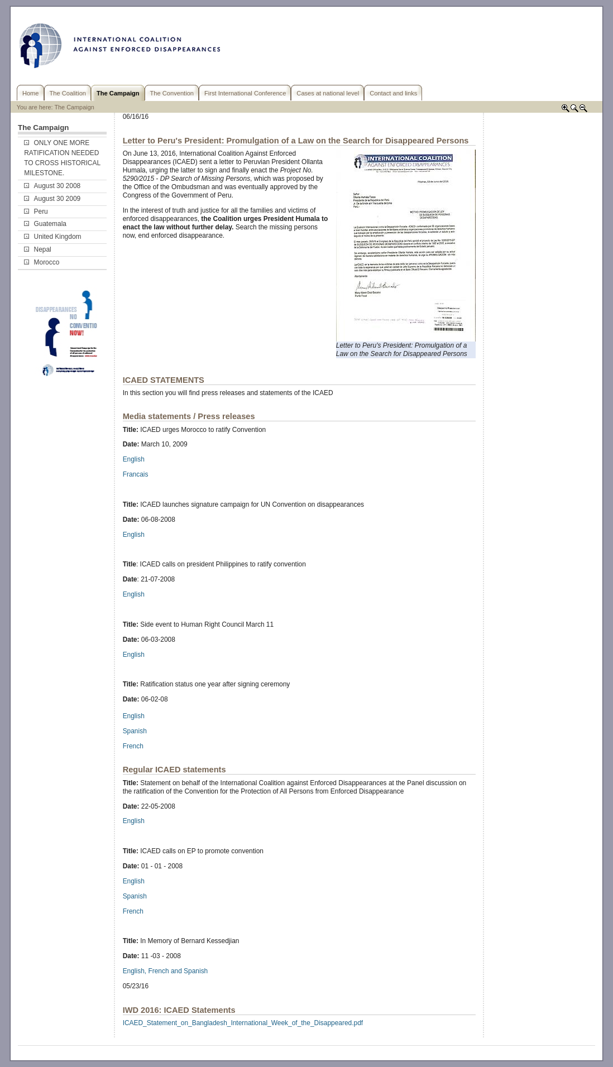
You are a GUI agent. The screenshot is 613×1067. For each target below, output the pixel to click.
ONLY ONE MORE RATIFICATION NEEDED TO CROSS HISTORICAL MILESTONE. (62, 158)
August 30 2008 (52, 186)
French (133, 746)
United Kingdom (52, 237)
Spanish (135, 731)
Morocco (41, 262)
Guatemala (45, 224)
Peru (36, 211)
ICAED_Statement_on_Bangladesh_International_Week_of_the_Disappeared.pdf (243, 1023)
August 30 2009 (52, 199)
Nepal (37, 249)
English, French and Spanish (165, 971)
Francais (136, 474)
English (134, 459)
